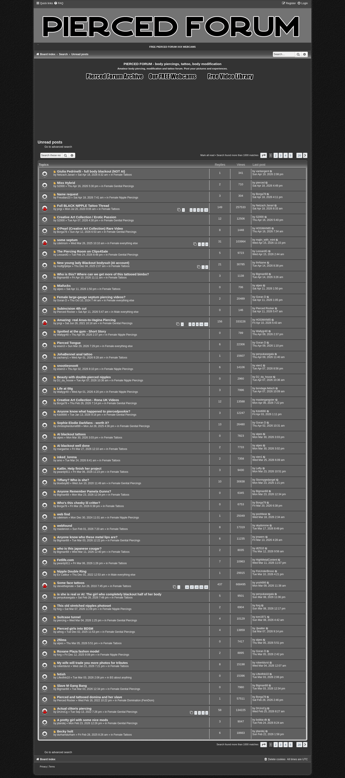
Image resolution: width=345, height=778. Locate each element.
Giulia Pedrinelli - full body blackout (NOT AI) (91, 171)
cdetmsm (62, 243)
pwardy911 (63, 471)
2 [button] (275, 155)
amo (59, 460)
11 (206, 324)
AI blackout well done (73, 445)
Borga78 (261, 194)
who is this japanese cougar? (79, 548)
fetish (61, 674)
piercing (61, 620)
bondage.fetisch (265, 388)
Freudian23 (63, 197)
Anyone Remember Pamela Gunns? (84, 491)
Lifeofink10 (63, 677)
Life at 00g (65, 388)
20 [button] (299, 155)
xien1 (259, 365)
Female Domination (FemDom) (136, 700)
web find (63, 514)
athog (60, 631)
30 (206, 587)
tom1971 (261, 616)
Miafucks (64, 285)
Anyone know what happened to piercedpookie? (93, 411)
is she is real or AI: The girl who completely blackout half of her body (109, 594)
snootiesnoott (67, 365)
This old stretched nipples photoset (84, 605)
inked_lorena (67, 457)
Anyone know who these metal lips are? (87, 537)
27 (192, 587)
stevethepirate (65, 586)
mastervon (63, 529)
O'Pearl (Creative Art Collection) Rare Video (90, 228)
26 (187, 587)
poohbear (261, 514)
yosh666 (261, 582)
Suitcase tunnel (69, 617)
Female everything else (124, 243)
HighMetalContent (266, 559)
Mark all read (207, 155)
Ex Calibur (63, 574)
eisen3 (61, 346)
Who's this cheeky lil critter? (78, 503)
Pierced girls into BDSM (75, 628)
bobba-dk (261, 719)
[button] (263, 155)
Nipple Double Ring (71, 571)
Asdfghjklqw (64, 266)
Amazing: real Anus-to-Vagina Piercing (86, 320)
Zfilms (61, 640)
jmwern (260, 536)
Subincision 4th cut (71, 308)
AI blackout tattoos (71, 434)
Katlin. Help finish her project (79, 468)
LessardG (62, 254)
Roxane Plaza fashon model (78, 651)
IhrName (261, 262)
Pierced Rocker (66, 311)
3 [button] (280, 155)
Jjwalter (260, 628)
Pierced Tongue (69, 343)
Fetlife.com (65, 560)
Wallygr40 (63, 334)
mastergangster (265, 399)
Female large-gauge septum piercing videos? (91, 297)
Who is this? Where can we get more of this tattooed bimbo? (103, 274)
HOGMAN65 (263, 228)
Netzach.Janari (66, 174)
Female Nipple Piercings (123, 197)
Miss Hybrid (66, 183)
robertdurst (63, 666)
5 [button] (290, 155)
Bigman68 (63, 277)
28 (196, 587)
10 (206, 210)
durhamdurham (66, 734)
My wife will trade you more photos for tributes (92, 663)
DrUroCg (62, 711)
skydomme (262, 525)
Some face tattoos (70, 583)
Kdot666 (62, 414)
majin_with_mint (265, 239)
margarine (63, 449)
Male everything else (126, 311)
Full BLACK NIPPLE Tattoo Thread (83, 205)
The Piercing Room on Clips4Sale (82, 251)
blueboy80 (63, 483)
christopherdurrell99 (69, 426)
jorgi (59, 209)
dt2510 (260, 548)
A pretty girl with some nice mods (82, 720)
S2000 (61, 186)
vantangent (262, 171)
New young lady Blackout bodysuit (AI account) (93, 263)
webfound (64, 525)
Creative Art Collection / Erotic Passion (86, 217)
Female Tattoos (123, 174)
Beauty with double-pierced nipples (84, 377)
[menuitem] (58, 3)
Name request (67, 194)
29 (201, 587)
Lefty (259, 468)
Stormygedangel (265, 479)
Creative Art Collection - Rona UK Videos (88, 400)
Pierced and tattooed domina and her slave (89, 697)
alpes (60, 289)
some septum (67, 240)
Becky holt (65, 731)
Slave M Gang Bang (72, 685)
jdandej (61, 723)
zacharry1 (63, 357)
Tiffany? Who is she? (73, 480)
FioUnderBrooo (265, 571)
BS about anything (121, 677)
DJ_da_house (65, 380)
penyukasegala (265, 354)
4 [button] (285, 155)
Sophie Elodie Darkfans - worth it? (83, 423)
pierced (260, 182)
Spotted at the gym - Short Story (81, 331)
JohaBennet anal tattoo (74, 354)
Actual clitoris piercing (74, 708)
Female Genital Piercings (119, 186)
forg (59, 609)
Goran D (62, 300)
